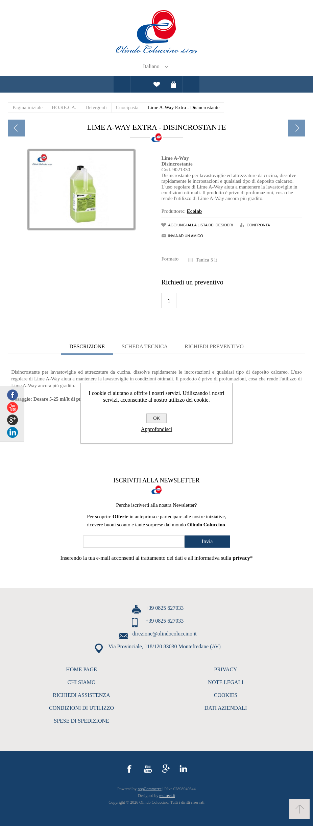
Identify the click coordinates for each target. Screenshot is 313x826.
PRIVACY (225, 669)
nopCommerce (150, 788)
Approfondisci (156, 429)
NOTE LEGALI (225, 682)
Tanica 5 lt (206, 259)
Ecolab (194, 211)
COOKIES (225, 695)
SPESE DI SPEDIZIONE (81, 721)
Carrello (173, 84)
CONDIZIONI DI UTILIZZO (81, 708)
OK (156, 418)
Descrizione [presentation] (87, 346)
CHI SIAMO (81, 682)
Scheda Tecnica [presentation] (145, 346)
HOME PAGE (81, 669)
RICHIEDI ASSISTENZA (81, 695)
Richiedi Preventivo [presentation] (214, 346)
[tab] (87, 347)
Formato (169, 258)
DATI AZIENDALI (225, 708)
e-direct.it (167, 795)
